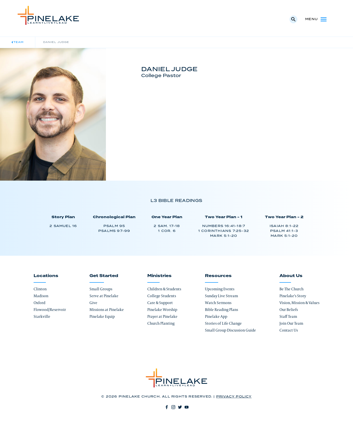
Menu (316, 19)
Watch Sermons (218, 302)
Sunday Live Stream (221, 295)
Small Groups (100, 289)
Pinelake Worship (162, 309)
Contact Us (288, 330)
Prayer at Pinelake (162, 316)
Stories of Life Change (223, 323)
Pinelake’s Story (292, 295)
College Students (161, 295)
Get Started (103, 275)
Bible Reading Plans (221, 309)
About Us (291, 275)
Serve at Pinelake (103, 295)
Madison (41, 295)
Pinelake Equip (102, 316)
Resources (218, 275)
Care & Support (160, 302)
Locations (46, 275)
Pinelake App (216, 316)
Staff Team (288, 316)
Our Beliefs (288, 309)
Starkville (42, 316)
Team (18, 42)
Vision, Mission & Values (299, 302)
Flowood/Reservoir (50, 309)
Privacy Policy (234, 396)
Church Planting (161, 323)
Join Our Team (291, 323)
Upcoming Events (219, 289)
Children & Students (164, 289)
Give (93, 302)
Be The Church (291, 289)
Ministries (159, 275)
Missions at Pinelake (106, 309)
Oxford (39, 302)
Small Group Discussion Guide (230, 330)
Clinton (40, 289)
